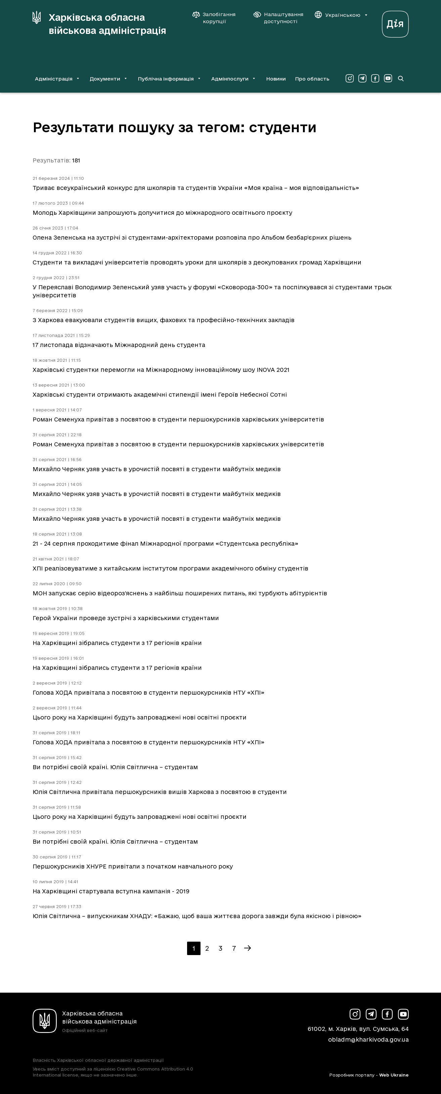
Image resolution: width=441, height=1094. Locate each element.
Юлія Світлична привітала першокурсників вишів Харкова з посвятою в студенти (160, 792)
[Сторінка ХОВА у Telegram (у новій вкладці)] (362, 78)
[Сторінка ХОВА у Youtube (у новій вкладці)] (388, 78)
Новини (276, 79)
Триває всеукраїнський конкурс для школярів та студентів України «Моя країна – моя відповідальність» (196, 188)
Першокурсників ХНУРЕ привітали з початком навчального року (133, 866)
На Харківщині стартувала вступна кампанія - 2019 (111, 891)
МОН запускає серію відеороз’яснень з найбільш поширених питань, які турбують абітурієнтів (180, 593)
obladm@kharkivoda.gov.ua (368, 1039)
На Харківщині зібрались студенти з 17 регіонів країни (117, 643)
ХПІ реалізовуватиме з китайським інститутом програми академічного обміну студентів (170, 568)
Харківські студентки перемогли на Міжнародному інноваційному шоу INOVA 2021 (161, 369)
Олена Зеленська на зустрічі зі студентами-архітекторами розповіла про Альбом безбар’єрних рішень (192, 237)
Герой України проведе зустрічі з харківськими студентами (126, 618)
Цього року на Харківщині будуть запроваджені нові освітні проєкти (140, 717)
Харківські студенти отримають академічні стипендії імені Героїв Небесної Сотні (160, 394)
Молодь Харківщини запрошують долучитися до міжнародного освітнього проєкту (162, 212)
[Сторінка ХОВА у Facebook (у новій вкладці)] (375, 78)
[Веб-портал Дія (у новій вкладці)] (395, 22)
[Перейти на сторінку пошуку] (401, 78)
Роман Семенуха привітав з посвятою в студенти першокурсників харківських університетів (178, 419)
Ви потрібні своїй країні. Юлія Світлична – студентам (115, 767)
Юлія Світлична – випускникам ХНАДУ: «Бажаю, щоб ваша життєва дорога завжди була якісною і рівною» (197, 916)
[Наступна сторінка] (247, 948)
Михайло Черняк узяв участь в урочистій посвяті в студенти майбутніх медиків (157, 469)
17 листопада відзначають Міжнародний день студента (119, 345)
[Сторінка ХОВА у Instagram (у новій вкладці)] (350, 78)
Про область (312, 79)
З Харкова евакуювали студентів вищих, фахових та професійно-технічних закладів (164, 320)
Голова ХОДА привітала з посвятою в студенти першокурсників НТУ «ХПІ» (148, 692)
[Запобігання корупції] (217, 18)
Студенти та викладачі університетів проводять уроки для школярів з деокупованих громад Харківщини (197, 262)
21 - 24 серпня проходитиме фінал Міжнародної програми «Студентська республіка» (165, 543)
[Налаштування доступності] (278, 18)
